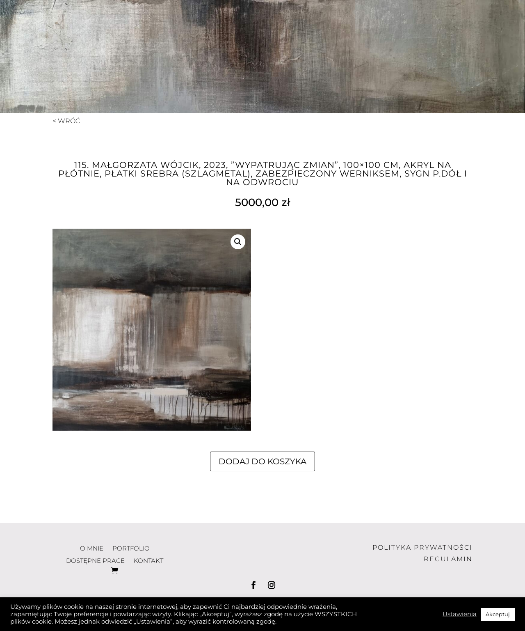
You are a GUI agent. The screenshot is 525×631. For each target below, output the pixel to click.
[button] (238, 241)
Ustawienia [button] (460, 614)
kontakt (440, 24)
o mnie (204, 24)
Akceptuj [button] (498, 614)
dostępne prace (356, 24)
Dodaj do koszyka (262, 461)
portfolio (265, 24)
